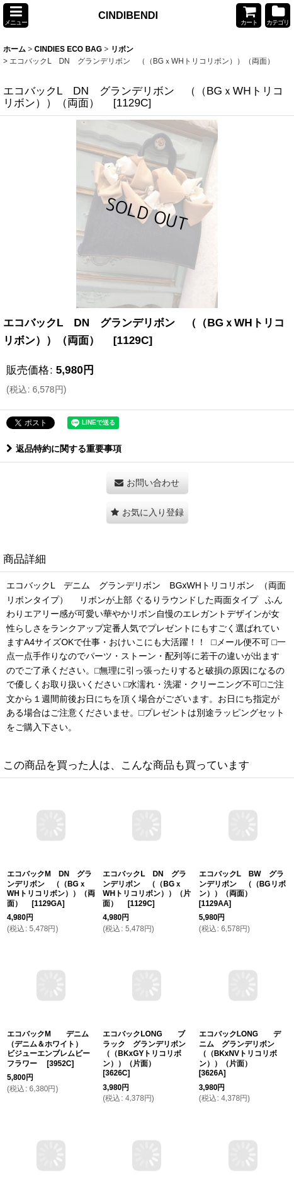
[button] (15, 15)
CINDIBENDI (128, 15)
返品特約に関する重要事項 (64, 449)
